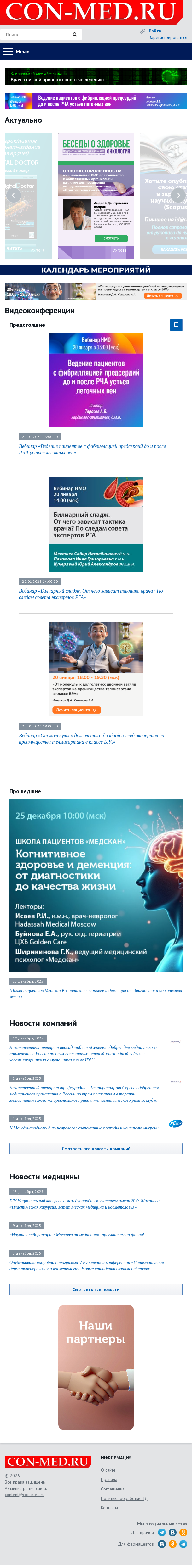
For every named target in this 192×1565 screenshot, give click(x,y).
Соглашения (113, 1489)
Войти (155, 31)
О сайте (108, 1470)
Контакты (109, 1508)
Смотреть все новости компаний (96, 1148)
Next (178, 195)
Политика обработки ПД (124, 1498)
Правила (109, 1479)
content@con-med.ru (24, 1494)
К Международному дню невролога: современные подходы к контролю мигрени (84, 1128)
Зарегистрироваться (168, 37)
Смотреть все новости (96, 1289)
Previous (13, 195)
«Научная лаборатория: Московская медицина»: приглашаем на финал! (76, 1235)
